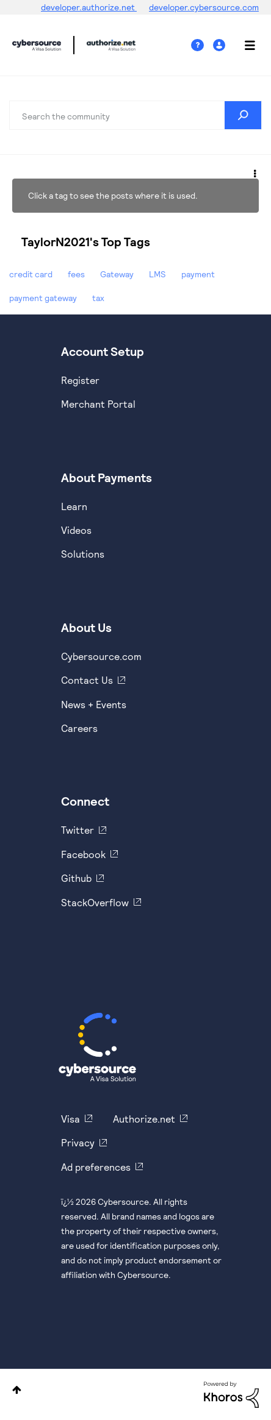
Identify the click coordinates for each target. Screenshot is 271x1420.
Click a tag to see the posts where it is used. (113, 195)
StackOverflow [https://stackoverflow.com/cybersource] (95, 902)
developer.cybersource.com (204, 7)
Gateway (117, 274)
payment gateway (43, 298)
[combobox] (135, 115)
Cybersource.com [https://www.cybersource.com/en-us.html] (101, 656)
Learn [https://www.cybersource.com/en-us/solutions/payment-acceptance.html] (74, 506)
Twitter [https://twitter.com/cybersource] (77, 830)
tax (98, 298)
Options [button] (254, 172)
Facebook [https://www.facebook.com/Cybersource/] (83, 854)
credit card (30, 274)
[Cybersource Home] (97, 1047)
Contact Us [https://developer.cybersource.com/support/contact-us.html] (87, 680)
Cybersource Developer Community (36, 45)
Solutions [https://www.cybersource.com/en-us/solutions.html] (82, 553)
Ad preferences (96, 1167)
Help (202, 45)
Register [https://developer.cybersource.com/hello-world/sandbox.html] (80, 380)
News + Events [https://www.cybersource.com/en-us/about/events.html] (93, 704)
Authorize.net (144, 1118)
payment (198, 274)
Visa (70, 1118)
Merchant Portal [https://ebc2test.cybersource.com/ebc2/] (98, 404)
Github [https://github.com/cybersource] (76, 878)
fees (76, 274)
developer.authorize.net (89, 7)
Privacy (78, 1142)
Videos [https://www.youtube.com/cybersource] (76, 530)
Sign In (220, 45)
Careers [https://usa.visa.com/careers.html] (79, 728)
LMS (157, 274)
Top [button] (17, 1389)
